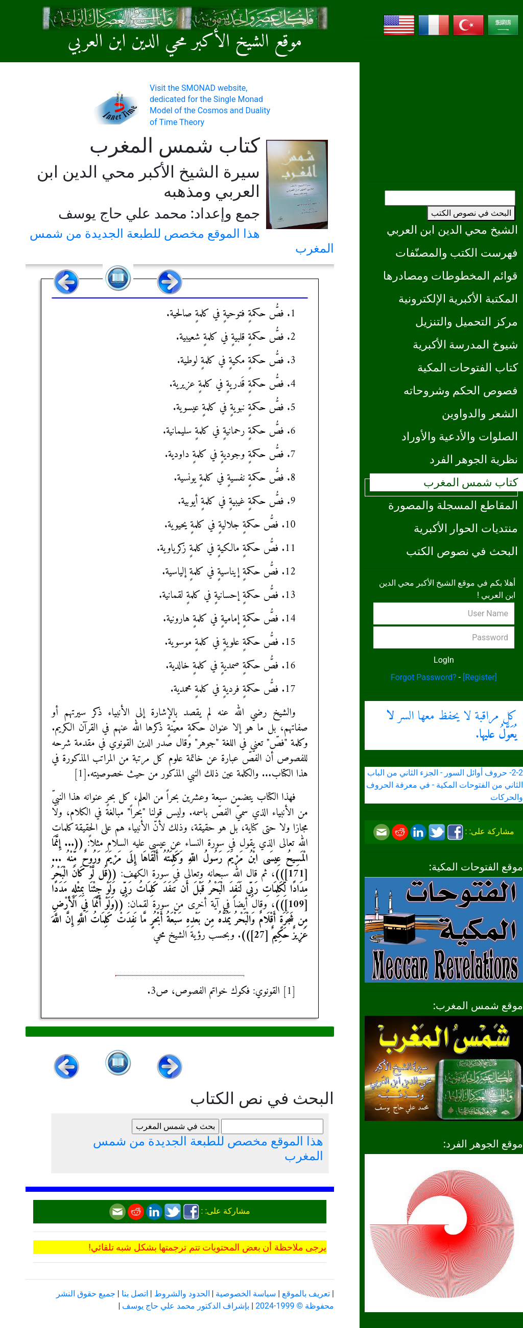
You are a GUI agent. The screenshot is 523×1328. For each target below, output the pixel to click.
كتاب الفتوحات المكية (467, 367)
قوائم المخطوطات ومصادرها (450, 275)
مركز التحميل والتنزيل (466, 321)
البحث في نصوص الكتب (471, 213)
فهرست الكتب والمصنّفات (456, 252)
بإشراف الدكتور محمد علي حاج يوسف (185, 1306)
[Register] (480, 677)
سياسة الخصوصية (246, 1293)
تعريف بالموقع (306, 1293)
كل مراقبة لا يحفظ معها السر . (451, 725)
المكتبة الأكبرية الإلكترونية (458, 298)
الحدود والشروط (182, 1293)
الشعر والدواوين (480, 413)
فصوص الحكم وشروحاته (460, 390)
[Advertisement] (444, 109)
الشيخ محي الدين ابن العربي (452, 229)
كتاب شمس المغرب (470, 482)
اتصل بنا (135, 1293)
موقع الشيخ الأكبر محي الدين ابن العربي (185, 42)
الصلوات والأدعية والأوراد (459, 436)
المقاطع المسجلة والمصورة (453, 505)
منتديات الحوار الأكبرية (466, 528)
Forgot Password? (424, 677)
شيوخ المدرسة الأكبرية (465, 344)
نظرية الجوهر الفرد (474, 459)
